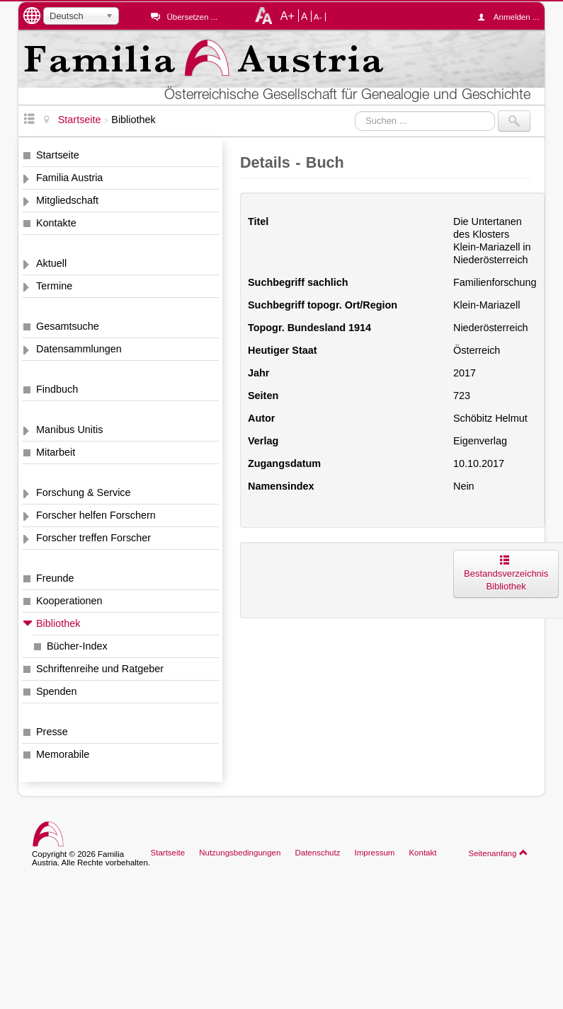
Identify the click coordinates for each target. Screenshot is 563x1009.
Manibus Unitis (69, 429)
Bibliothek (58, 623)
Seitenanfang (498, 853)
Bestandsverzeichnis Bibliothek (506, 573)
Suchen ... (355, 110)
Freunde (55, 578)
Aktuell (51, 263)
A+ (287, 15)
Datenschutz (317, 852)
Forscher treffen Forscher (93, 537)
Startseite (57, 155)
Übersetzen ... (191, 17)
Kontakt (422, 852)
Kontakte (56, 223)
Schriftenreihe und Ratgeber (100, 668)
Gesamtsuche (67, 326)
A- (318, 17)
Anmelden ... (512, 17)
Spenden (56, 691)
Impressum (374, 852)
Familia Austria (69, 177)
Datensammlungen (79, 348)
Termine (54, 286)
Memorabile (62, 754)
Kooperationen (69, 600)
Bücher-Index (77, 646)
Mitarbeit (55, 452)
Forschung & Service (83, 492)
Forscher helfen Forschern (96, 515)
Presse (52, 731)
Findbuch (57, 389)
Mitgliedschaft (67, 200)
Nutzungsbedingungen (239, 852)
